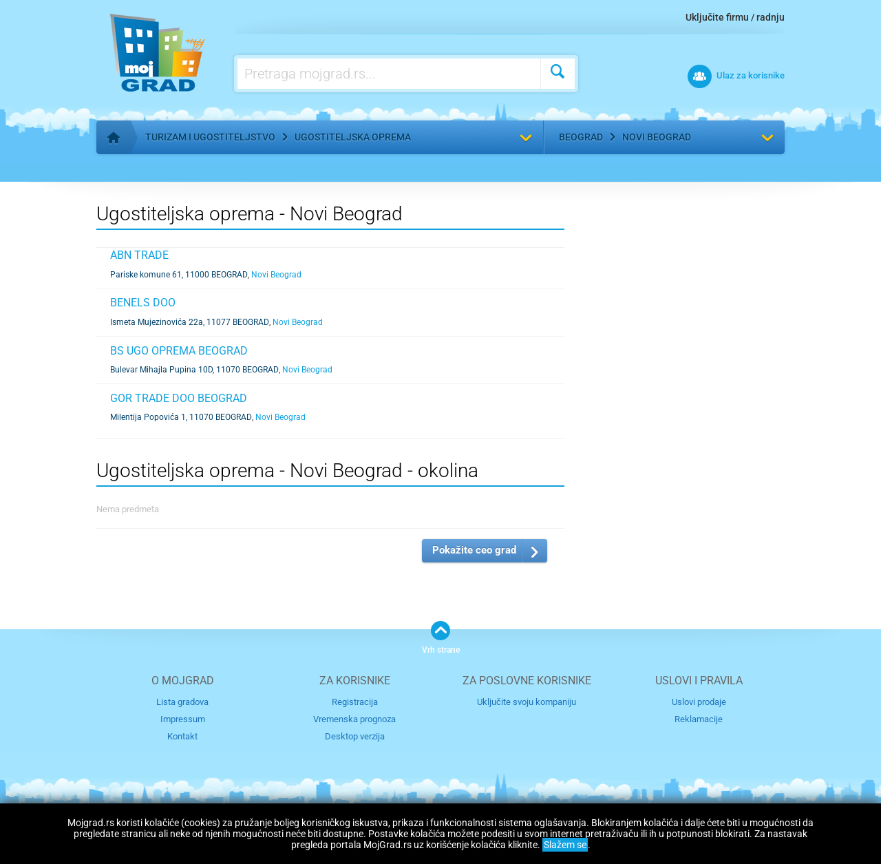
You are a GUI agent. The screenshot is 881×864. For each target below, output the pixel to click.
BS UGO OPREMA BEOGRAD (179, 350)
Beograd (581, 137)
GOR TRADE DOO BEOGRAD (178, 398)
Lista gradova (182, 702)
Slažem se (565, 844)
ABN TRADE (139, 255)
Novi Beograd (656, 137)
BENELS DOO (143, 302)
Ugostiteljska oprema (353, 137)
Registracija (355, 702)
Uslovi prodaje (699, 702)
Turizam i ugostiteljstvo (210, 137)
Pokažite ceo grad (474, 550)
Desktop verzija (355, 736)
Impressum (182, 719)
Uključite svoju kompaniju (526, 702)
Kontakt (182, 736)
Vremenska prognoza (354, 719)
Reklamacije (699, 719)
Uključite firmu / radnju (735, 17)
